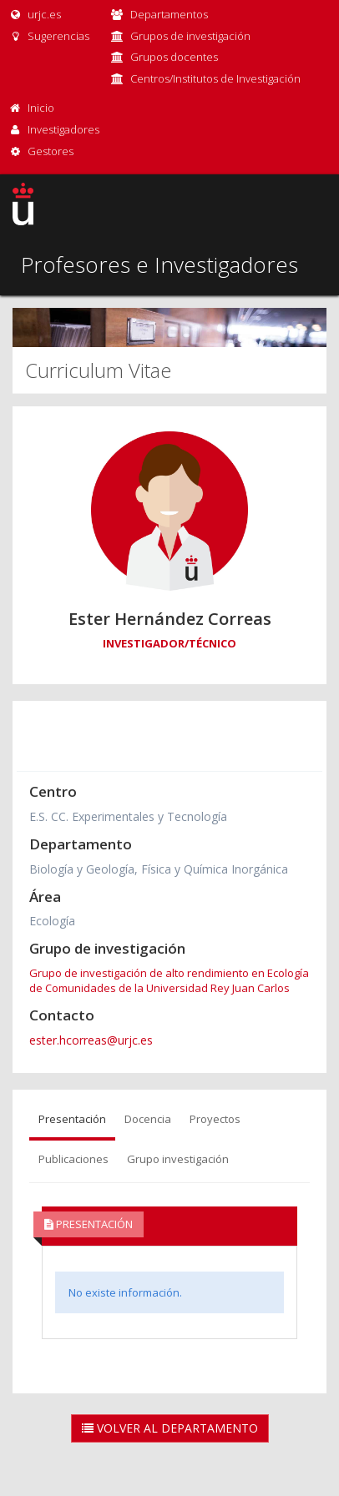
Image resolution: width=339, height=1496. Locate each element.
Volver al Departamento (170, 1428)
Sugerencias (48, 35)
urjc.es (34, 14)
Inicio (41, 107)
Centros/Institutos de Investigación (215, 78)
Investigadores (63, 129)
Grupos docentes (174, 56)
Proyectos (215, 1118)
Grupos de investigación (190, 35)
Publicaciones (73, 1158)
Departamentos (169, 14)
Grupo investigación (178, 1158)
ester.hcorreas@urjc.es (91, 1040)
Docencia (147, 1118)
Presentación (72, 1118)
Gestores (50, 151)
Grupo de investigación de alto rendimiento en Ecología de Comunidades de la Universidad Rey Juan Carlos (169, 980)
